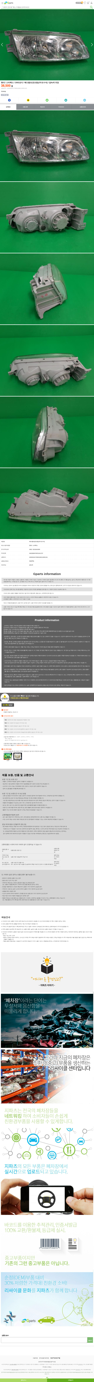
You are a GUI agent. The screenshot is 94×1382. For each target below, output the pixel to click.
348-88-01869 (14, 1369)
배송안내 (42, 106)
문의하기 (80, 1364)
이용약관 (35, 1358)
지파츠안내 (61, 106)
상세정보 (8, 106)
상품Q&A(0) (83, 106)
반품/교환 (25, 106)
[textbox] (47, 7)
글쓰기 (90, 1340)
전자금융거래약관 (44, 1358)
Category (2, 3)
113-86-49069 (13, 1364)
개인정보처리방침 (55, 1358)
